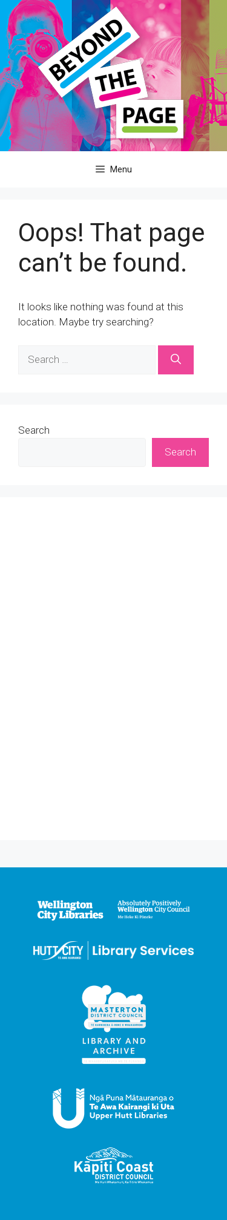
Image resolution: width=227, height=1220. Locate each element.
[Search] (176, 359)
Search (34, 430)
